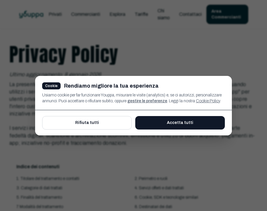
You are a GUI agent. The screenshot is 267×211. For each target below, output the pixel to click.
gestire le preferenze (147, 101)
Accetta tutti (180, 122)
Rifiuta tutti (87, 122)
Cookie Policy (208, 101)
